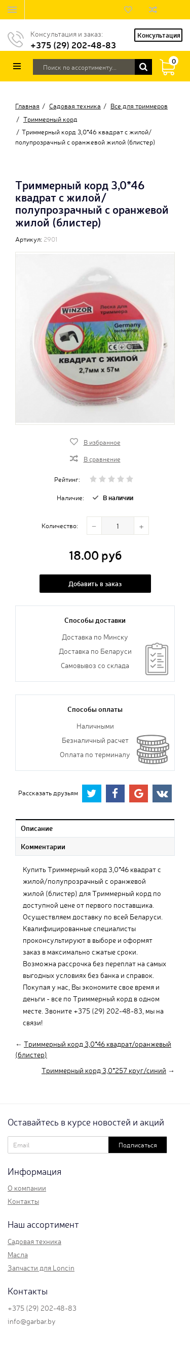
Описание (37, 827)
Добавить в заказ (95, 583)
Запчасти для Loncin (41, 1267)
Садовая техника (34, 1241)
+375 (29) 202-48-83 (73, 44)
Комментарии (43, 846)
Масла (18, 1254)
